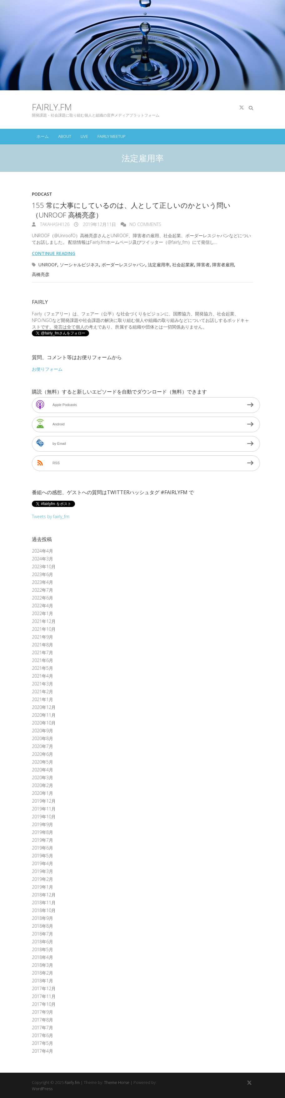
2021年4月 (42, 676)
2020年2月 (42, 785)
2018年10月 (44, 910)
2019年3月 (42, 871)
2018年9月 (42, 918)
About (64, 136)
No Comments (145, 224)
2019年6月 (42, 848)
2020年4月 (42, 770)
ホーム (43, 136)
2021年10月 (44, 629)
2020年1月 (42, 793)
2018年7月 (42, 934)
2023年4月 (42, 582)
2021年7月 (42, 652)
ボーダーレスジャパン (123, 265)
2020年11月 (44, 715)
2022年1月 (42, 613)
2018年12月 (44, 895)
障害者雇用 (223, 265)
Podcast (42, 194)
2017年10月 (44, 1004)
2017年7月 (42, 1027)
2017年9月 (42, 1012)
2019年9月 (42, 824)
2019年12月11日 (99, 224)
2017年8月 (42, 1020)
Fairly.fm (52, 107)
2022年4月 (42, 606)
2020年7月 (42, 746)
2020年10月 (44, 723)
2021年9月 (42, 637)
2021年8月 (42, 645)
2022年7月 (42, 590)
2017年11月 (44, 996)
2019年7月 (42, 840)
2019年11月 (44, 809)
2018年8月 (42, 926)
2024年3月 (42, 559)
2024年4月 (42, 551)
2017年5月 (42, 1043)
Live (84, 136)
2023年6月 (42, 574)
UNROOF (47, 265)
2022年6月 (42, 598)
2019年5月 (42, 856)
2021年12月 (44, 621)
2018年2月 (42, 973)
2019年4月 (42, 863)
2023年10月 (44, 566)
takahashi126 (54, 224)
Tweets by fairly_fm (50, 516)
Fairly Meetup (112, 136)
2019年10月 (44, 817)
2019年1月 (42, 887)
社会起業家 (183, 265)
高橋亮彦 (40, 274)
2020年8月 (42, 738)
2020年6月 (42, 754)
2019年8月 (42, 832)
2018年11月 (44, 902)
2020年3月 (42, 777)
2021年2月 (42, 691)
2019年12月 (44, 801)
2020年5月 (42, 762)
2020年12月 (44, 707)
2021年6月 (42, 660)
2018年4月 (42, 957)
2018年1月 (42, 981)
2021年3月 (42, 684)
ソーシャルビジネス (79, 265)
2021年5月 (42, 668)
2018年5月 (42, 949)
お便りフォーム (47, 369)
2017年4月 (42, 1051)
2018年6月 (42, 942)
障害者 (203, 265)
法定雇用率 (159, 265)
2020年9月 (42, 731)
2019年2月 (42, 879)
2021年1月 (42, 699)
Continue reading (53, 253)
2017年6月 (42, 1035)
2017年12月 (44, 988)
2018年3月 (42, 965)
